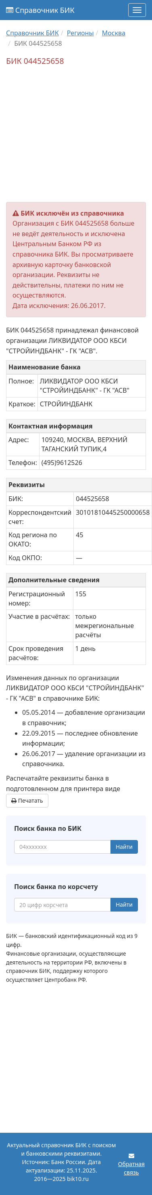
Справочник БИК (40, 10)
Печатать (27, 800)
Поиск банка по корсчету (56, 886)
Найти (124, 846)
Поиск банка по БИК (47, 828)
